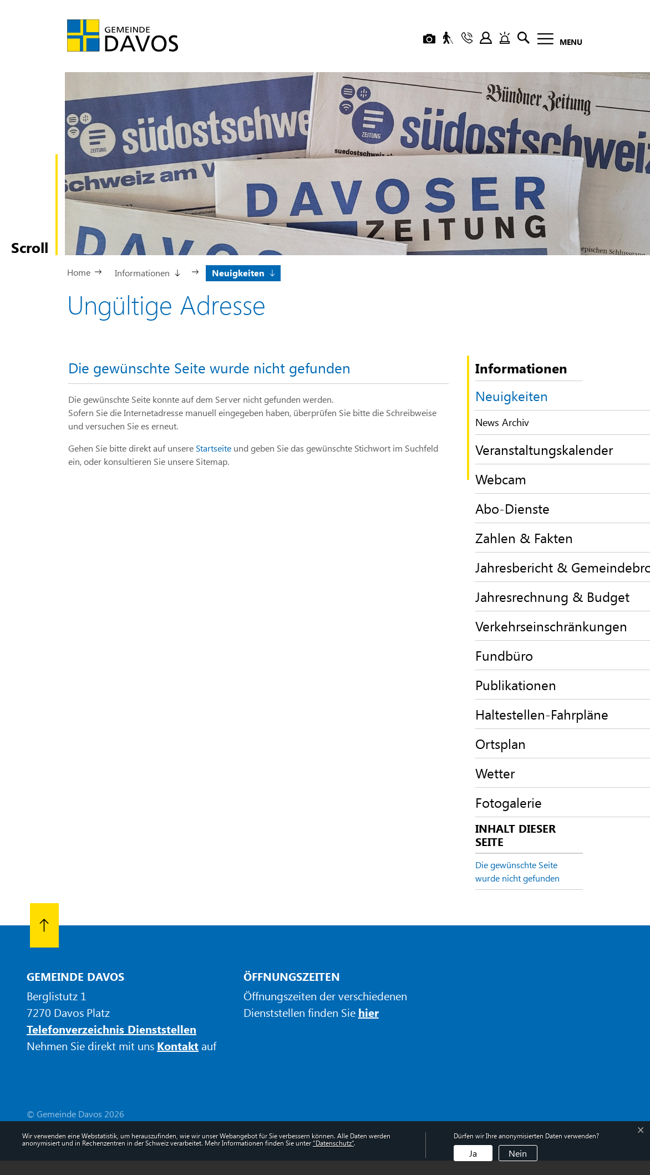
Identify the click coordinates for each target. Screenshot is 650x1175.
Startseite (213, 448)
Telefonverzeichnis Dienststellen (111, 1028)
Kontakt (178, 1045)
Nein (518, 1153)
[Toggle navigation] (556, 40)
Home (78, 272)
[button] (146, 272)
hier (368, 1012)
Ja (473, 1153)
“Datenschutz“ (333, 1142)
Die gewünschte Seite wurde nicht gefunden (517, 871)
